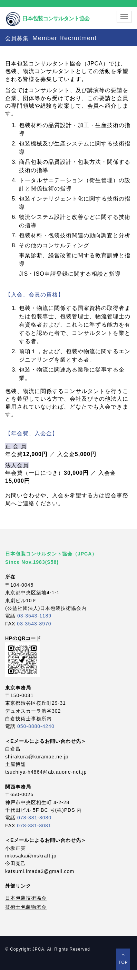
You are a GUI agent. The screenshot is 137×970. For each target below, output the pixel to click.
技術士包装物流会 (26, 907)
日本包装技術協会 (26, 898)
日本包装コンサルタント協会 (47, 12)
